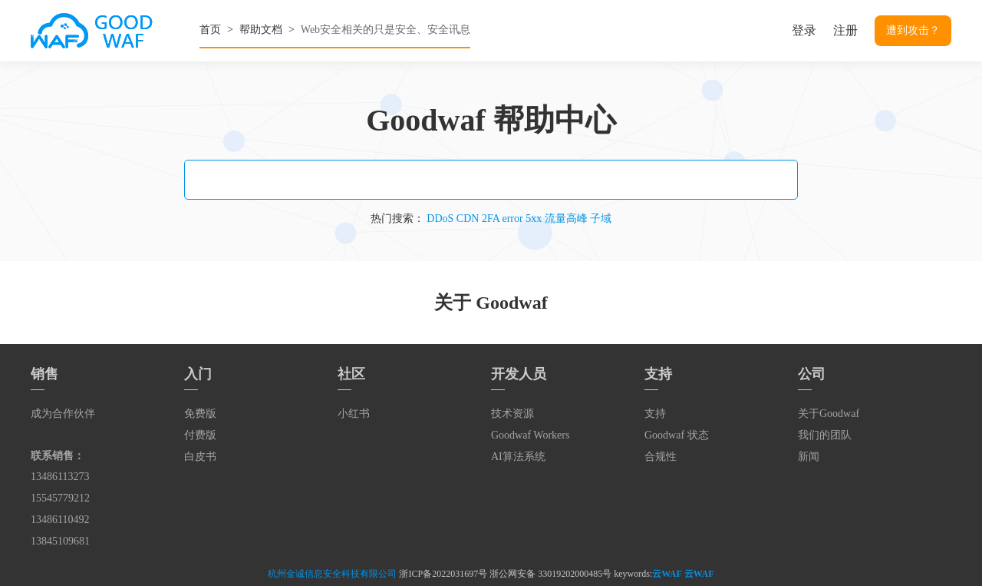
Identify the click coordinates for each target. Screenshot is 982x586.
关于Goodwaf (828, 413)
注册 (845, 30)
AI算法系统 (518, 456)
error (512, 218)
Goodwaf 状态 (676, 435)
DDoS (440, 218)
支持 (655, 413)
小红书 (354, 413)
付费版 (200, 435)
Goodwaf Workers (530, 435)
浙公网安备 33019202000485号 (550, 573)
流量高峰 (566, 218)
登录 (804, 30)
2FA (490, 218)
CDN (467, 218)
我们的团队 (825, 435)
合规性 (660, 456)
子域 (600, 218)
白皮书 (200, 456)
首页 (210, 29)
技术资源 (512, 413)
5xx (534, 218)
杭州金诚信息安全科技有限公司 (332, 573)
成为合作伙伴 (63, 413)
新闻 (808, 456)
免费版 (200, 413)
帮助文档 (260, 29)
